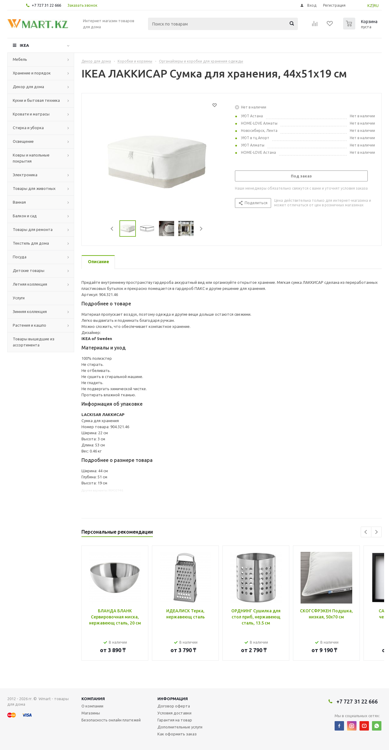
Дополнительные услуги (179, 727)
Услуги (19, 298)
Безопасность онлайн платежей (111, 720)
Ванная (19, 202)
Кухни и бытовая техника (36, 100)
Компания (93, 699)
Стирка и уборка (28, 128)
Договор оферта (173, 706)
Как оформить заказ (177, 734)
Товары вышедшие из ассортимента (33, 342)
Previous (112, 228)
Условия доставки (174, 713)
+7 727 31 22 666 (46, 5)
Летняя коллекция (30, 284)
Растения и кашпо (29, 325)
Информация (172, 699)
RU (376, 5)
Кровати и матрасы (31, 114)
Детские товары (28, 270)
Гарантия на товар (174, 720)
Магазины (90, 713)
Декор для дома (28, 86)
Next (201, 228)
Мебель (20, 59)
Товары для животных (34, 188)
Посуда (19, 257)
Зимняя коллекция (30, 311)
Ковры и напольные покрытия (31, 158)
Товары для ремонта (33, 229)
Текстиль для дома (31, 243)
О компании (92, 706)
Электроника (25, 175)
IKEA (24, 45)
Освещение (23, 141)
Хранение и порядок (32, 73)
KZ (370, 5)
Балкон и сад (25, 216)
